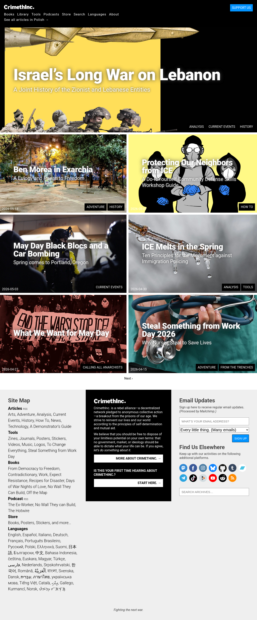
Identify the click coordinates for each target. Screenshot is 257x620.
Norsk (32, 589)
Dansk (13, 576)
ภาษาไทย (41, 576)
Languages (97, 14)
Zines (13, 438)
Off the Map (37, 492)
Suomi (61, 546)
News (56, 420)
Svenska (66, 570)
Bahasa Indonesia (60, 552)
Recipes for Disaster (46, 480)
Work (43, 474)
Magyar (44, 558)
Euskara (29, 558)
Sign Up (240, 438)
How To (247, 207)
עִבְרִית (26, 576)
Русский (15, 546)
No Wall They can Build (55, 504)
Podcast (15, 498)
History (246, 127)
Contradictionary (22, 474)
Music (27, 444)
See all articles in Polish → (26, 20)
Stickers (59, 438)
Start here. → (149, 483)
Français (15, 540)
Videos (14, 444)
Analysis (196, 127)
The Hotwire (18, 510)
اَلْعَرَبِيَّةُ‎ (40, 570)
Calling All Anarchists (102, 367)
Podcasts (51, 14)
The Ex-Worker (20, 504)
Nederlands (32, 564)
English (14, 534)
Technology (18, 426)
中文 (39, 552)
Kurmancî (16, 589)
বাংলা (52, 570)
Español (29, 534)
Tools (36, 14)
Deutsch (60, 534)
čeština (14, 558)
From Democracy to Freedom (33, 468)
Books (9, 14)
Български (24, 552)
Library (23, 14)
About (114, 14)
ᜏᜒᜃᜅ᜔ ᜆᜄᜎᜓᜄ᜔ (52, 589)
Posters (43, 438)
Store (66, 14)
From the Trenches (237, 367)
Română (25, 570)
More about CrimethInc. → (138, 458)
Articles (15, 408)
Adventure (96, 207)
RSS (25, 409)
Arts (11, 414)
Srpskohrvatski (57, 564)
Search (79, 14)
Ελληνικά (45, 546)
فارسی (14, 564)
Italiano (44, 534)
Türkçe (59, 558)
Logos (39, 444)
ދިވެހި (55, 582)
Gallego (66, 582)
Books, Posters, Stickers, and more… (39, 522)
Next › (128, 378)
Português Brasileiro (42, 540)
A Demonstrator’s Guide (50, 426)
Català (44, 582)
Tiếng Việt (28, 582)
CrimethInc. (19, 7)
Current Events (222, 127)
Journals (27, 438)
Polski (30, 546)
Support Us (241, 8)
